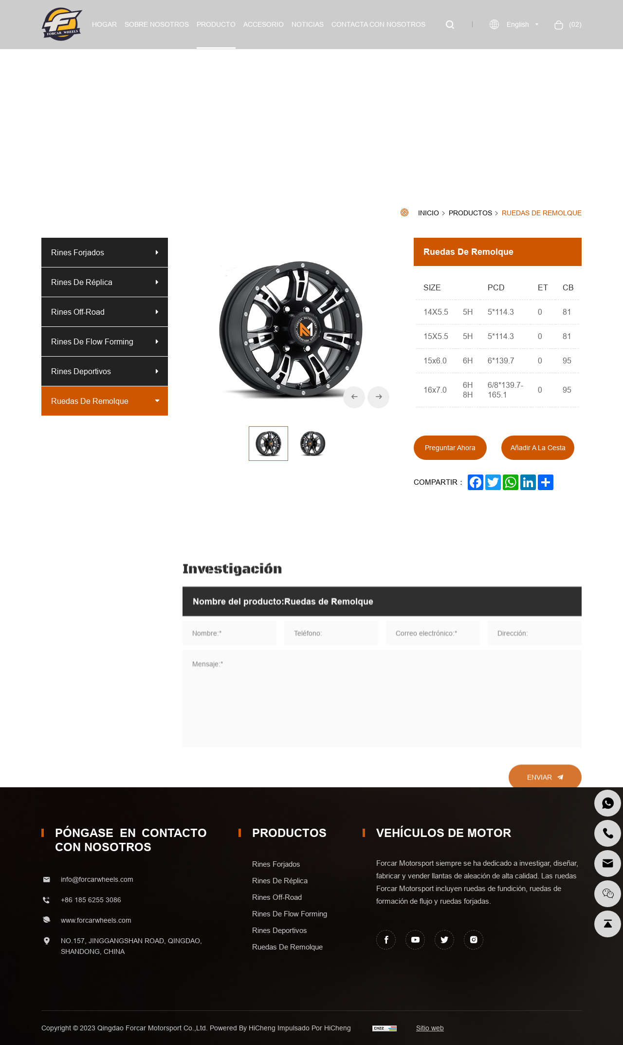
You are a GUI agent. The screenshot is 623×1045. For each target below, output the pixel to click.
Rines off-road (78, 311)
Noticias (308, 24)
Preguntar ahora (450, 448)
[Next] (378, 397)
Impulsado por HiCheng (314, 1028)
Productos (470, 213)
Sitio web (430, 1028)
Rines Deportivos (81, 371)
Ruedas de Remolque (542, 213)
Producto (216, 24)
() (574, 24)
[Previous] (354, 397)
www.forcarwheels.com (96, 920)
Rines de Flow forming (92, 341)
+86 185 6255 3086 (91, 900)
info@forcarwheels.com (97, 879)
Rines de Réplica (81, 282)
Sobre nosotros (157, 24)
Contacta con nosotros (378, 24)
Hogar (104, 24)
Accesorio (263, 24)
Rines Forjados (77, 252)
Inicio (428, 213)
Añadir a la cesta (538, 448)
